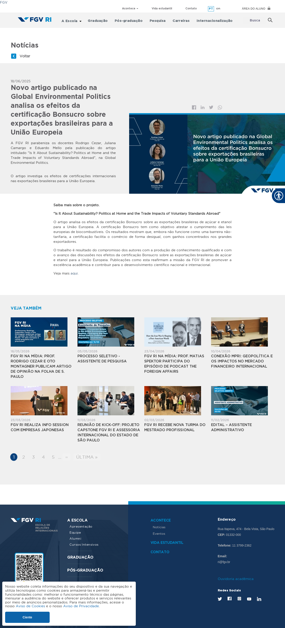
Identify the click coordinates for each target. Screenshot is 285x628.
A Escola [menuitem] (75, 19)
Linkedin (203, 106)
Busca (255, 19)
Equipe (75, 530)
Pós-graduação (85, 568)
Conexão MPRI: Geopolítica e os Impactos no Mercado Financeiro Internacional (242, 359)
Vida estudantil (162, 8)
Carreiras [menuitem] (180, 19)
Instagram (239, 597)
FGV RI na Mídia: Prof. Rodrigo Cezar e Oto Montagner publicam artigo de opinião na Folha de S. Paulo (41, 365)
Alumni (75, 537)
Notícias (159, 525)
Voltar (25, 54)
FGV (3, 2)
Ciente (27, 617)
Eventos (159, 532)
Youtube (249, 597)
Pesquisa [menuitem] (159, 19)
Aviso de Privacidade (81, 606)
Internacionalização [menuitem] (213, 19)
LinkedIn (259, 597)
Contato (191, 8)
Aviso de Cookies (30, 606)
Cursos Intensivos (83, 543)
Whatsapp (220, 106)
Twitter (211, 106)
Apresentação (80, 524)
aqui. (75, 271)
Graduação (80, 555)
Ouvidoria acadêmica (236, 577)
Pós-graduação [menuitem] (132, 19)
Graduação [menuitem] (102, 19)
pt (211, 9)
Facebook (194, 106)
